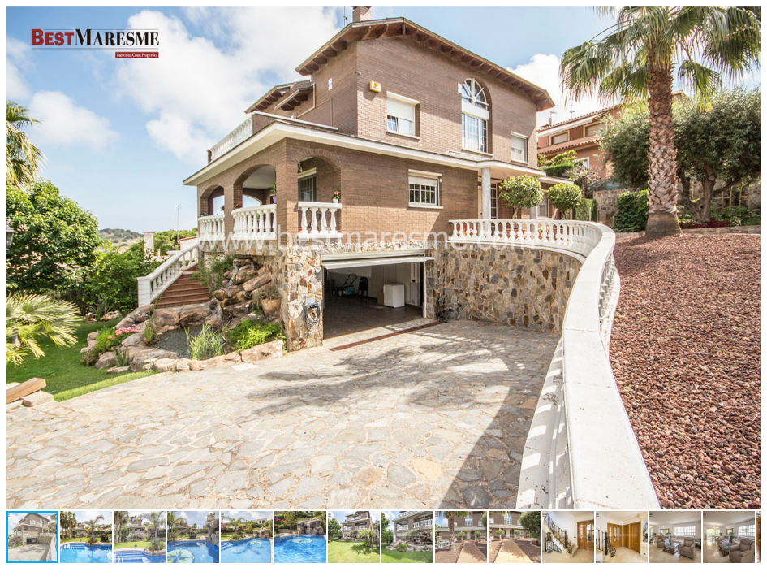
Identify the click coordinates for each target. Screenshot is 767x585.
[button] (746, 21)
